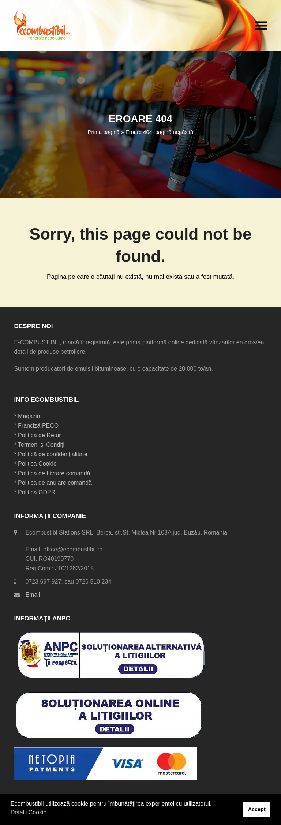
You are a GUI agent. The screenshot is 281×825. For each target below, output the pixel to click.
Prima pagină (104, 132)
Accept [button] (257, 809)
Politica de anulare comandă (54, 483)
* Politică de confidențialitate (50, 454)
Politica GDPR (36, 492)
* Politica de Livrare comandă (52, 473)
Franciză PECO (38, 426)
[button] (261, 25)
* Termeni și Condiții (39, 445)
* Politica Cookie (35, 464)
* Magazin (27, 416)
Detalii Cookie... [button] (31, 812)
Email (32, 595)
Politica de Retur (39, 435)
